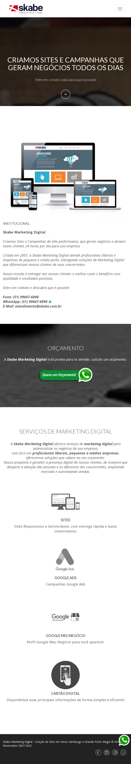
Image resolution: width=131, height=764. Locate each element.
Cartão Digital (65, 693)
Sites (65, 520)
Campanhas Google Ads (65, 584)
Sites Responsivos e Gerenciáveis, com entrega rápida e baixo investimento (65, 529)
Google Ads (65, 578)
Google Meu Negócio (65, 635)
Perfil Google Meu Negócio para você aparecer (65, 642)
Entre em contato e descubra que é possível (65, 80)
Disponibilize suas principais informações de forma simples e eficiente (65, 699)
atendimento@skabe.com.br (38, 306)
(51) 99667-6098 (26, 297)
